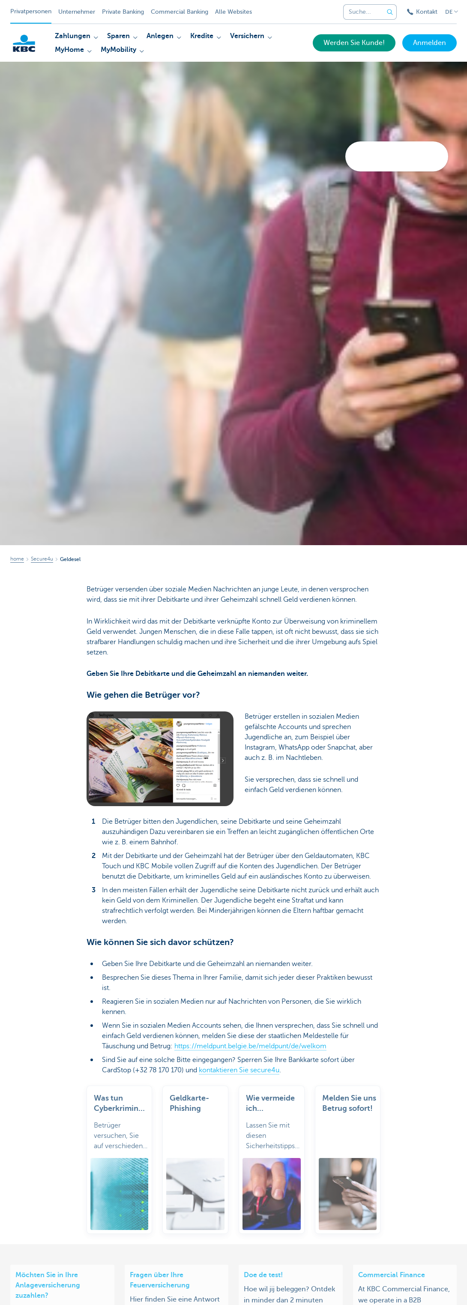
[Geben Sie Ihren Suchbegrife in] (390, 12)
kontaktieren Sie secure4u (239, 1070)
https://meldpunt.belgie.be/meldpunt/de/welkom (250, 1046)
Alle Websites (233, 12)
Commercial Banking (179, 12)
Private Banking (123, 12)
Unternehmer (76, 12)
